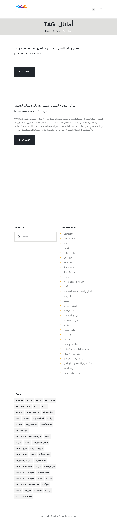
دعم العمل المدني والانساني (76, 349)
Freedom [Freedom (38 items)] (50, 400)
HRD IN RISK (70, 252)
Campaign (68, 233)
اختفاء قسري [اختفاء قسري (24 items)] (39, 418)
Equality (68, 243)
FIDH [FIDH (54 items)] (39, 400)
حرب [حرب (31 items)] (39, 466)
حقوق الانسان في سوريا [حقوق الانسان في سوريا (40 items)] (25, 478)
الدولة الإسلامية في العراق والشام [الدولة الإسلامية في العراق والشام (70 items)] (29, 436)
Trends (67, 276)
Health (67, 248)
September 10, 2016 (26, 111)
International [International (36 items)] (24, 406)
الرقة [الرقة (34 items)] (48, 436)
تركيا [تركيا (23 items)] (34, 454)
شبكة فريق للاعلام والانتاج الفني (78, 363)
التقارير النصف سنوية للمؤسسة (78, 291)
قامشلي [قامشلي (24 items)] (39, 490)
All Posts (56, 31)
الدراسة (67, 296)
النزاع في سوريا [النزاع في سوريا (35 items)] (37, 448)
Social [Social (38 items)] (20, 412)
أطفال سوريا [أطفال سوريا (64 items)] (48, 412)
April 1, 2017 (23, 54)
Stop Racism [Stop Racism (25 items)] (33, 412)
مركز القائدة (69, 368)
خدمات (67, 339)
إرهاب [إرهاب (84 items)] (27, 418)
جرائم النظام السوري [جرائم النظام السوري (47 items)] (24, 466)
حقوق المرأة (69, 334)
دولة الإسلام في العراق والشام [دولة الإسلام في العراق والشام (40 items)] (28, 484)
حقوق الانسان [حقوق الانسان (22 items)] (44, 472)
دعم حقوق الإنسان (72, 353)
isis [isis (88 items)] (44, 406)
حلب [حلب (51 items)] (40, 478)
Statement (69, 267)
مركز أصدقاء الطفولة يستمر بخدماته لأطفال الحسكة (44, 105)
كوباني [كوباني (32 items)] (48, 490)
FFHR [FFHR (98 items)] (30, 400)
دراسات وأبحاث (71, 344)
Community (69, 238)
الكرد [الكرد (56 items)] (28, 442)
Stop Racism (69, 272)
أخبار (66, 286)
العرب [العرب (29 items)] (19, 442)
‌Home (47, 31)
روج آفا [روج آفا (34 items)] (46, 484)
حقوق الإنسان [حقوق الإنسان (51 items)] (50, 466)
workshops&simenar (74, 281)
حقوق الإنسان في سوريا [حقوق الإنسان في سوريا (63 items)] (25, 472)
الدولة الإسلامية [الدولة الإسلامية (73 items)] (22, 430)
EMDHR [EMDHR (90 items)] (20, 400)
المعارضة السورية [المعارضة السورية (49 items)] (41, 442)
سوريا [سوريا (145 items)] (19, 490)
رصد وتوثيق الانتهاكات (73, 358)
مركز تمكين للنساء (72, 373)
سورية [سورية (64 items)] (28, 490)
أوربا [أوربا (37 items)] (18, 418)
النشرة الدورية (70, 305)
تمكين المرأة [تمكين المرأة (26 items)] (45, 454)
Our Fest (68, 257)
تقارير (66, 325)
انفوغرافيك (69, 310)
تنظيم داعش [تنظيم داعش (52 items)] (41, 460)
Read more (24, 72)
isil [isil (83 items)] (37, 406)
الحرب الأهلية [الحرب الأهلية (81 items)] (47, 424)
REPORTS (68, 262)
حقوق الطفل (69, 329)
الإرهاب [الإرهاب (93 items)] (19, 424)
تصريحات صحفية (71, 320)
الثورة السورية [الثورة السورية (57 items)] (32, 424)
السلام (67, 300)
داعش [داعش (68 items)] (49, 478)
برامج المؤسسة (71, 315)
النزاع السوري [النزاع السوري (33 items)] (22, 448)
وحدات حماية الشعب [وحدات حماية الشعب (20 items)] (24, 496)
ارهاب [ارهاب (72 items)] (51, 418)
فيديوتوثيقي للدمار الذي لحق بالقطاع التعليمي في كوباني (46, 48)
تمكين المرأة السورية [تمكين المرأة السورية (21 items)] (24, 460)
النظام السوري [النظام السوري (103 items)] (22, 454)
